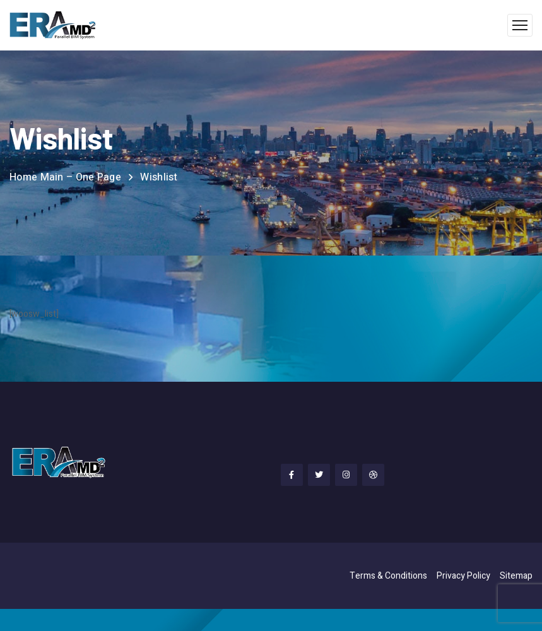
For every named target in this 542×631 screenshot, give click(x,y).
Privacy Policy (463, 575)
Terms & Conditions (388, 575)
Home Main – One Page (65, 177)
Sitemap (516, 575)
